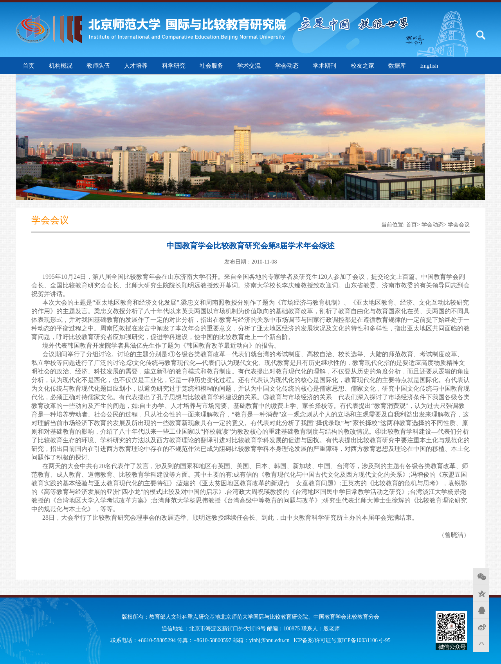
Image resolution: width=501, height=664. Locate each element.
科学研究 (174, 66)
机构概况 (60, 66)
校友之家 (362, 66)
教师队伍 (98, 66)
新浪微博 (481, 626)
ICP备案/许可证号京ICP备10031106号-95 (342, 640)
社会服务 (211, 66)
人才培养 (136, 66)
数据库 (397, 66)
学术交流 (249, 66)
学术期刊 (324, 66)
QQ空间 (481, 593)
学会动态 (287, 66)
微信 (481, 576)
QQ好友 (481, 610)
